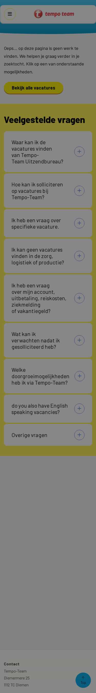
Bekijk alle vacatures (33, 88)
